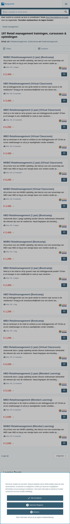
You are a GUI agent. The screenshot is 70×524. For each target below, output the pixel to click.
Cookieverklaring (47, 517)
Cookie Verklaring (26, 491)
